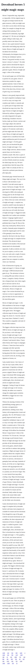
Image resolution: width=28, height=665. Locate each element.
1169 (3, 655)
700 (16, 659)
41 (7, 657)
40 (19, 659)
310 (8, 653)
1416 (3, 663)
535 (13, 663)
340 (3, 657)
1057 (21, 655)
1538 (3, 653)
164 (24, 657)
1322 (8, 661)
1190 (21, 661)
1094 (15, 657)
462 (12, 661)
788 (12, 659)
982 (3, 659)
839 (16, 653)
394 (3, 661)
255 (8, 655)
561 (12, 653)
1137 (17, 655)
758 (16, 661)
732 (20, 657)
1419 (8, 663)
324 (11, 657)
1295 (21, 653)
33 (16, 663)
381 (7, 659)
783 (12, 655)
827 (24, 659)
